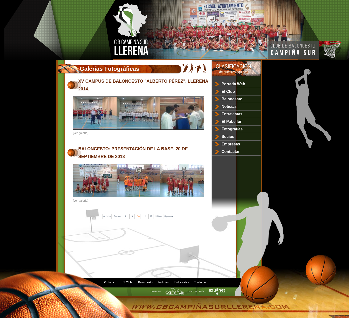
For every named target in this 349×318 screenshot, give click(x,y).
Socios (228, 137)
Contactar (231, 152)
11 (144, 216)
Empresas (231, 144)
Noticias (229, 106)
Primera (117, 216)
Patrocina (166, 291)
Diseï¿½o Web (206, 291)
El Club (228, 91)
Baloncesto (232, 99)
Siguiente (169, 216)
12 (151, 216)
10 (138, 216)
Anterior (107, 216)
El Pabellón (232, 121)
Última (158, 216)
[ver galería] (80, 133)
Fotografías (232, 129)
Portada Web (233, 84)
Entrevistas (232, 114)
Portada (109, 282)
